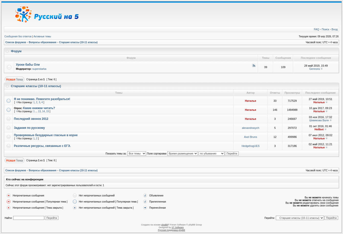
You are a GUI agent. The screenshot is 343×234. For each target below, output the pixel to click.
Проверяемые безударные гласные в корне (46, 135)
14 (43, 111)
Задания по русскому (29, 128)
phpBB (164, 225)
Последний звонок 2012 (31, 119)
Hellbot (318, 129)
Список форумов (15, 42)
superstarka (39, 68)
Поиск (325, 29)
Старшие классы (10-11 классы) (78, 42)
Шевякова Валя (319, 120)
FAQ (316, 29)
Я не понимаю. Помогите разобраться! (42, 99)
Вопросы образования (42, 42)
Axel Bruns (250, 136)
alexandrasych (250, 127)
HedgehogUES (250, 145)
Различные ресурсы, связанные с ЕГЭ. (42, 146)
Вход (335, 29)
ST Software (177, 227)
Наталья (250, 100)
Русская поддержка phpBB (171, 230)
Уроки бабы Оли (28, 64)
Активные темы (42, 36)
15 (47, 111)
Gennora (314, 68)
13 (39, 111)
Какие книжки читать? (39, 108)
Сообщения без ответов (18, 36)
